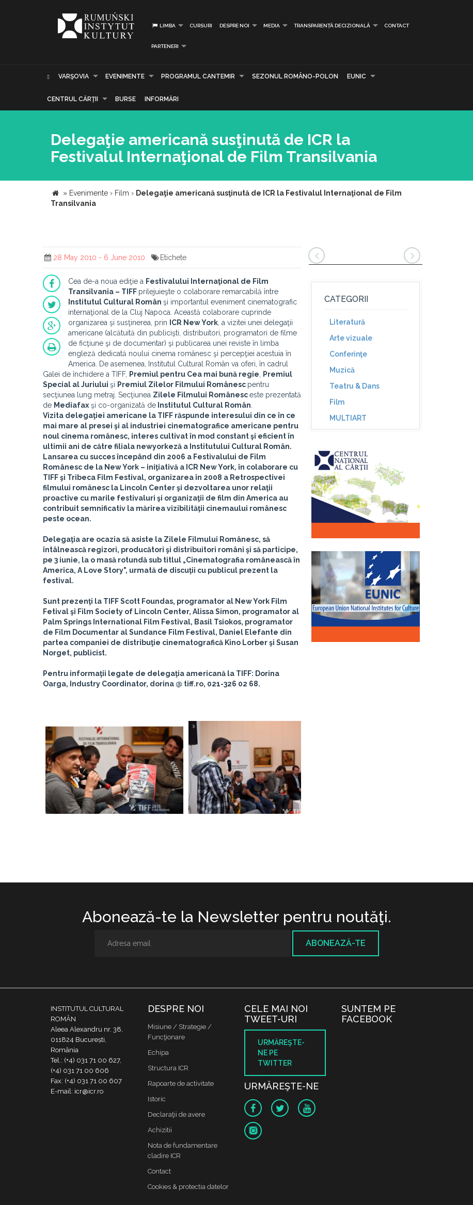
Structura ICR (168, 1068)
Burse (125, 99)
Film (336, 402)
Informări (162, 99)
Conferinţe (348, 354)
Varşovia (73, 76)
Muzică (342, 370)
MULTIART (348, 418)
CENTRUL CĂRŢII (72, 99)
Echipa (158, 1052)
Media (271, 25)
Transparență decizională (332, 25)
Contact (396, 25)
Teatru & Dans (354, 386)
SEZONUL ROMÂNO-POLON (295, 76)
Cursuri (201, 25)
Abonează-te (336, 943)
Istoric (157, 1099)
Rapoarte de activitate (181, 1083)
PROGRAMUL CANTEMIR (198, 76)
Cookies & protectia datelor (188, 1187)
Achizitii (160, 1130)
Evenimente (125, 76)
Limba (163, 25)
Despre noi (234, 25)
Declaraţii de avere (176, 1114)
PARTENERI (165, 46)
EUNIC (356, 76)
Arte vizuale (350, 338)
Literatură (347, 322)
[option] (114, 768)
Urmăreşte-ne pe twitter (281, 1052)
